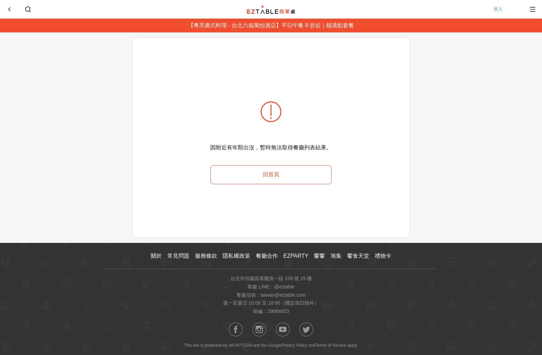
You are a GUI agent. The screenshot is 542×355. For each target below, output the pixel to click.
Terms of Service (330, 345)
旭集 (336, 256)
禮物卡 (383, 256)
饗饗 (319, 256)
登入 (505, 9)
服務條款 (206, 256)
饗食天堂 (358, 256)
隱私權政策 (236, 256)
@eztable (284, 286)
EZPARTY (295, 256)
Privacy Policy (294, 345)
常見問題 (178, 256)
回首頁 (271, 174)
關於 (156, 256)
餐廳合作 (267, 256)
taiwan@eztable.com (283, 295)
